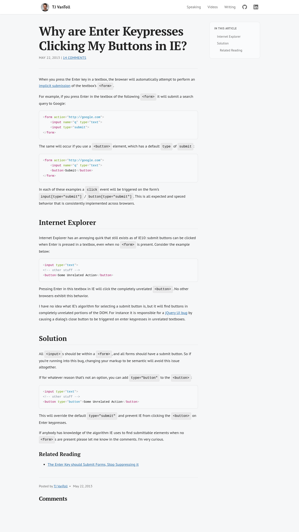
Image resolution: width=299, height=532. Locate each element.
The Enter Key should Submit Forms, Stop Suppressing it (93, 469)
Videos (212, 7)
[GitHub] (244, 7)
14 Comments (74, 57)
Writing (230, 7)
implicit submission (54, 85)
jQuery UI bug (176, 316)
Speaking (194, 7)
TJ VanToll (61, 491)
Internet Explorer (228, 36)
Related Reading (231, 50)
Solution (223, 43)
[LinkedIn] (256, 7)
